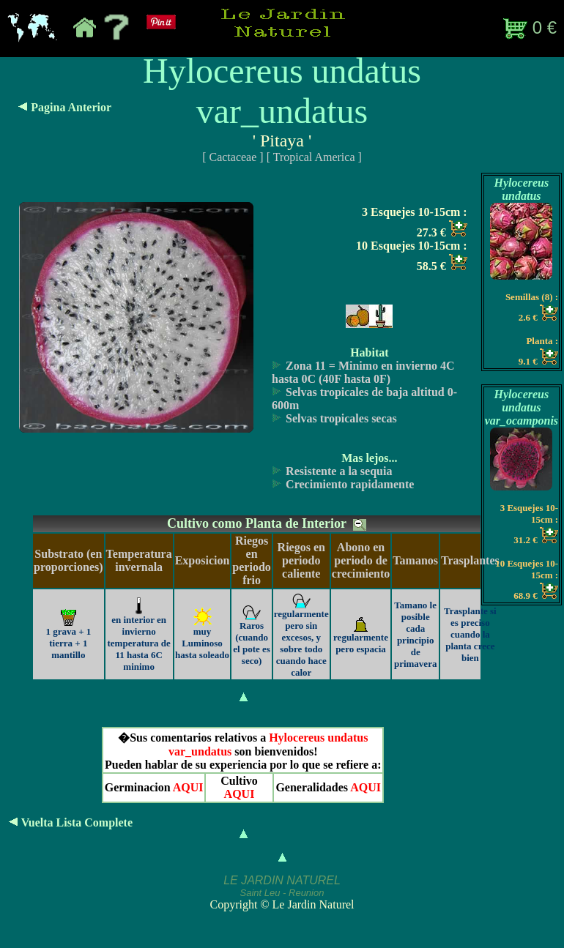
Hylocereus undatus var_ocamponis (521, 407)
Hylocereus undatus (521, 189)
